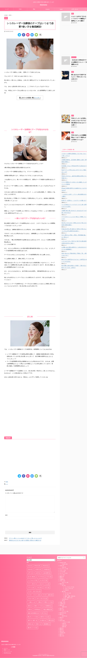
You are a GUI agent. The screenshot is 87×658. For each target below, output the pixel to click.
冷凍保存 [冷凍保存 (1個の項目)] (48, 598)
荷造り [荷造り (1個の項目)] (38, 616)
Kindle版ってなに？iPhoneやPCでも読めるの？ (74, 166)
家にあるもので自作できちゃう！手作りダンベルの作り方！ (78, 77)
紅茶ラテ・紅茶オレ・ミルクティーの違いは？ (74, 200)
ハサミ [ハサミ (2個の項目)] (46, 579)
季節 (34, 9)
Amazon (48, 9)
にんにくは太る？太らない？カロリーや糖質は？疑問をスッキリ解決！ (78, 19)
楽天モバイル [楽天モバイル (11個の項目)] (44, 608)
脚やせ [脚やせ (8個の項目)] (51, 612)
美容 (7, 481)
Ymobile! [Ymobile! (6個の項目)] (46, 561)
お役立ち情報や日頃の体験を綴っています (11, 636)
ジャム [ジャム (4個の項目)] (46, 576)
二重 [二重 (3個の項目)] (40, 594)
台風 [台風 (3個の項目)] (30, 601)
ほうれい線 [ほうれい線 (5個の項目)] (31, 568)
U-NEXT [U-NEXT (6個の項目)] (38, 561)
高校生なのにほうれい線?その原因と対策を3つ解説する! (25, 540)
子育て (20, 9)
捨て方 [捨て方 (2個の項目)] (44, 605)
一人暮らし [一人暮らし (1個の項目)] (31, 594)
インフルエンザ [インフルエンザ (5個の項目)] (32, 572)
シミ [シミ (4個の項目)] (40, 576)
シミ (7, 484)
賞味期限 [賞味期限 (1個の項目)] (47, 616)
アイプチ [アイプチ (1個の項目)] (41, 568)
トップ (6, 9)
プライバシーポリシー (43, 646)
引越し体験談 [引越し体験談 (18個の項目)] (47, 601)
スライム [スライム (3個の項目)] (31, 579)
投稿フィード (7, 642)
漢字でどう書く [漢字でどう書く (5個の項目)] (32, 612)
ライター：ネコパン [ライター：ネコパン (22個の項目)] (34, 587)
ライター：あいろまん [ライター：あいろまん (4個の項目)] (34, 583)
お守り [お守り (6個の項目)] (30, 565)
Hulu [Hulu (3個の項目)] (30, 557)
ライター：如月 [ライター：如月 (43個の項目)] (48, 587)
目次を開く (37, 97)
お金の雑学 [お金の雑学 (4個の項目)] (46, 565)
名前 (6, 515)
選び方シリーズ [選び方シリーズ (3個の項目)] (32, 619)
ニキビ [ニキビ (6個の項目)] (39, 579)
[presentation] (18, 524)
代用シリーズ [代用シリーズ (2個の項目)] (48, 594)
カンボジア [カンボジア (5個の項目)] (43, 572)
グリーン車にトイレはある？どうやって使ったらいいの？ (25, 538)
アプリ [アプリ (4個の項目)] (48, 568)
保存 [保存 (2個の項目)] (30, 598)
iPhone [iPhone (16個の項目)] (37, 557)
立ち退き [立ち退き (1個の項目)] (43, 612)
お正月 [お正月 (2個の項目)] (37, 565)
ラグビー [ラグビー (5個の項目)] (31, 590)
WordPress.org (7, 645)
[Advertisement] (30, 113)
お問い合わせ (74, 9)
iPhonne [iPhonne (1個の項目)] (45, 557)
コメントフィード (8, 643)
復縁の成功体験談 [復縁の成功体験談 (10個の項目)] (33, 605)
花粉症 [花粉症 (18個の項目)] (30, 616)
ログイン (6, 640)
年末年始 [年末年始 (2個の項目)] (37, 601)
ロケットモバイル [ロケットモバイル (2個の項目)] (42, 590)
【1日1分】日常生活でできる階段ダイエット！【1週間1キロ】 (79, 62)
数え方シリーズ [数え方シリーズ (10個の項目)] (33, 608)
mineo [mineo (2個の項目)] (30, 561)
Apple (61, 9)
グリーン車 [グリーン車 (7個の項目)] (31, 576)
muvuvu (43, 5)
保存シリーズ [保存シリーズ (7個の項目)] (38, 598)
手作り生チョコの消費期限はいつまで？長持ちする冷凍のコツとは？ (78, 137)
